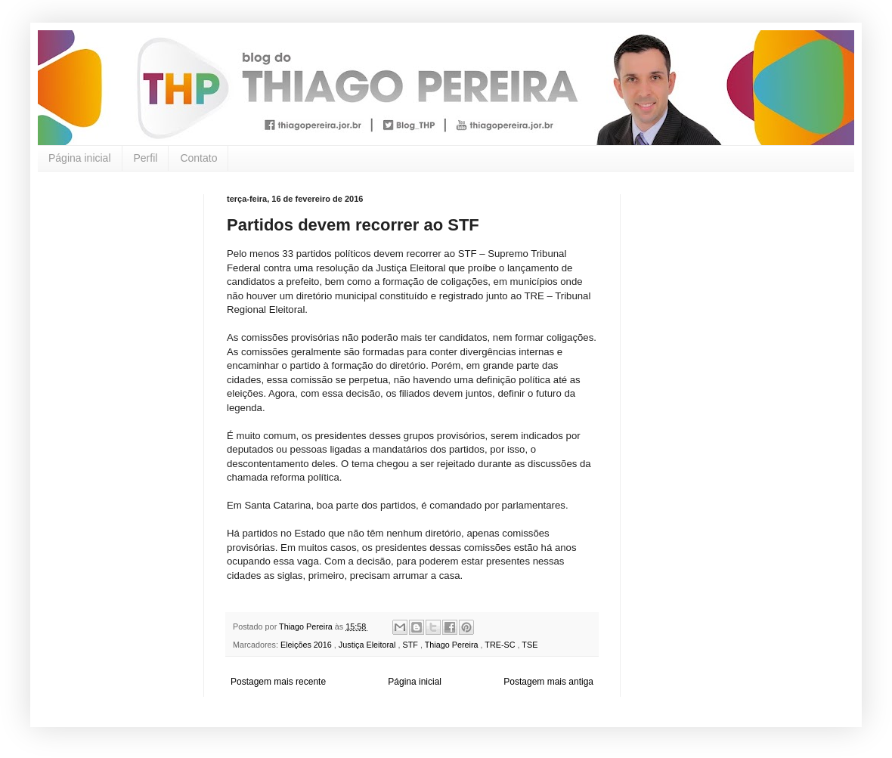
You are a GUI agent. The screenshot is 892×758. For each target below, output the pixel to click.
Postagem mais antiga (548, 681)
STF (411, 644)
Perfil (146, 158)
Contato (198, 158)
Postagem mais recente (278, 681)
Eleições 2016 (307, 644)
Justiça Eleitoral (368, 644)
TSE (529, 644)
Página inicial (79, 158)
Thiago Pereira (453, 644)
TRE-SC (501, 644)
